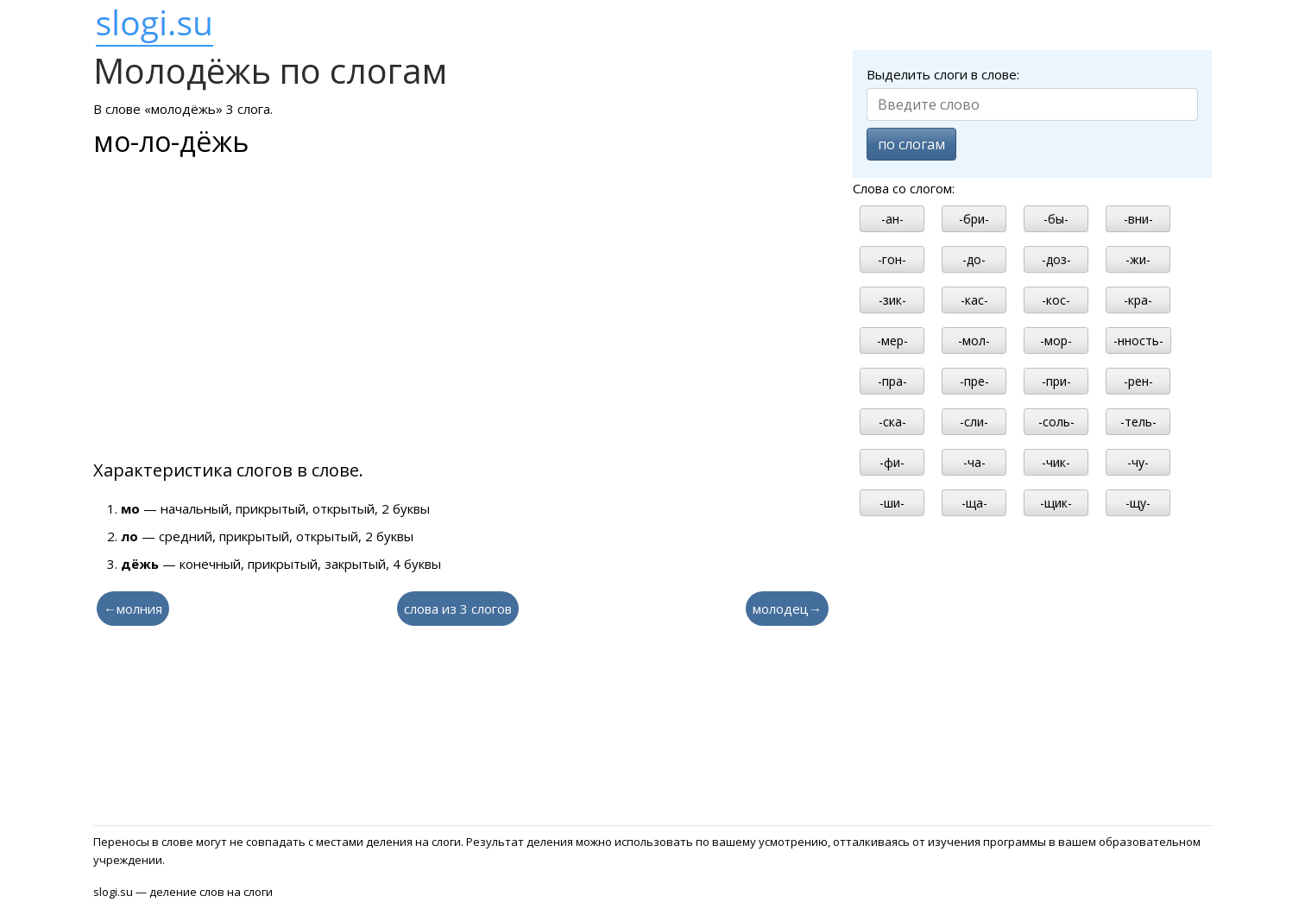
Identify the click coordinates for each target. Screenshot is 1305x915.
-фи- (892, 462)
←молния (133, 608)
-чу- (1138, 462)
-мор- (1056, 340)
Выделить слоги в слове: (943, 74)
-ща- (974, 503)
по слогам (911, 144)
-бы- (1056, 219)
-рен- (1138, 381)
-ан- (892, 219)
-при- (1056, 381)
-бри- (974, 219)
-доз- (1056, 259)
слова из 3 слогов (458, 608)
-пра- (892, 381)
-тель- (1138, 421)
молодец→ (787, 608)
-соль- (1056, 421)
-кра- (1138, 300)
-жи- (1138, 259)
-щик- (1056, 503)
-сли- (974, 421)
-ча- (974, 462)
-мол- (974, 340)
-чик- (1056, 462)
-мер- (892, 340)
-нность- (1138, 340)
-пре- (974, 381)
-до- (974, 259)
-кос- (1056, 300)
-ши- (892, 503)
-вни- (1138, 219)
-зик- (892, 300)
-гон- (892, 259)
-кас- (974, 300)
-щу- (1138, 503)
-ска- (892, 421)
